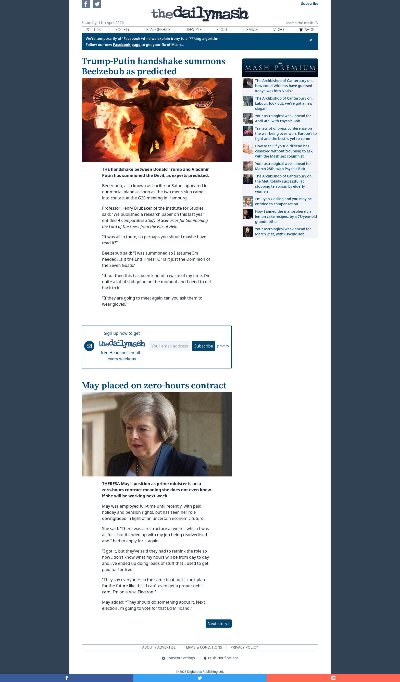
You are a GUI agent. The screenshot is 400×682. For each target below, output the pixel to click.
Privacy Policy (244, 647)
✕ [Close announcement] (311, 40)
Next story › (219, 623)
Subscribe (203, 346)
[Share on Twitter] (200, 678)
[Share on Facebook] (66, 678)
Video (278, 29)
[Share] (333, 678)
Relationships (157, 29)
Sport (222, 29)
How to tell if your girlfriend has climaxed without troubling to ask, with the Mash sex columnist (284, 151)
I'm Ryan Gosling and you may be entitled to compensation (283, 201)
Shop (306, 29)
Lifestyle (193, 29)
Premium (250, 29)
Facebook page (127, 44)
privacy (223, 345)
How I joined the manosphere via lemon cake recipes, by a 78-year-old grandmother (286, 216)
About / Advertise (159, 647)
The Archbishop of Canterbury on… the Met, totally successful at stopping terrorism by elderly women (285, 184)
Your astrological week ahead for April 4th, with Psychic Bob (283, 118)
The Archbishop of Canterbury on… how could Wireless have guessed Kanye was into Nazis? (285, 85)
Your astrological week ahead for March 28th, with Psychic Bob (283, 166)
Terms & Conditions (203, 647)
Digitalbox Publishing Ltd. (205, 671)
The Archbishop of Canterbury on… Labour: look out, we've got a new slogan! (285, 103)
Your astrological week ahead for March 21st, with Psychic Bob (283, 231)
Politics (93, 29)
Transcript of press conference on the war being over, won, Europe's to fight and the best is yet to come (286, 133)
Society (122, 29)
